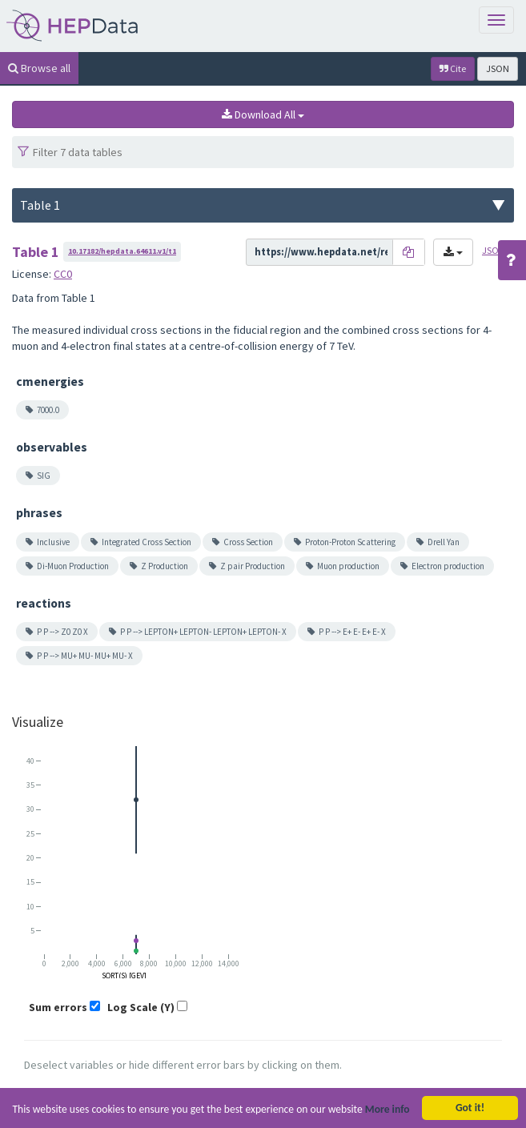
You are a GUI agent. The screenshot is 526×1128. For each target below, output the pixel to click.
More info (387, 1112)
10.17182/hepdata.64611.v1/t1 (122, 251)
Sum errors (58, 1007)
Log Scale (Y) (141, 1007)
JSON (497, 68)
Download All (263, 114)
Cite (453, 68)
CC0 (63, 274)
